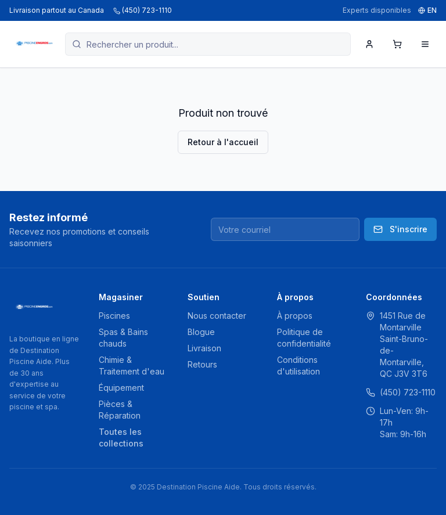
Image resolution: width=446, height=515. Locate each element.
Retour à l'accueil (223, 142)
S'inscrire (400, 229)
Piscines (114, 315)
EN (427, 10)
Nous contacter (217, 315)
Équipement (121, 387)
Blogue (201, 332)
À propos (294, 315)
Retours (202, 364)
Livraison (204, 348)
